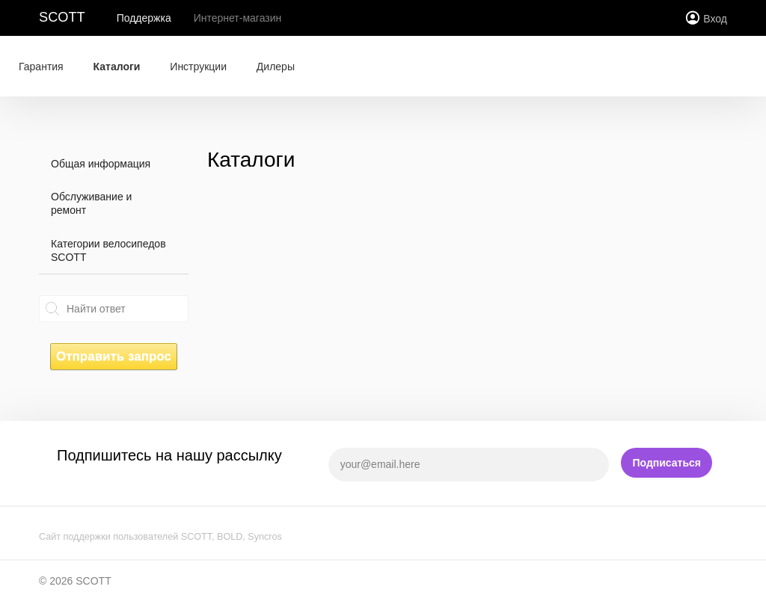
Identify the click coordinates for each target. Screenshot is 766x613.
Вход (715, 19)
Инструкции (198, 66)
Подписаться (666, 463)
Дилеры (276, 66)
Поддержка (144, 18)
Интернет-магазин (238, 18)
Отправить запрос (113, 356)
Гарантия (41, 66)
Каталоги (117, 66)
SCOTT (62, 17)
